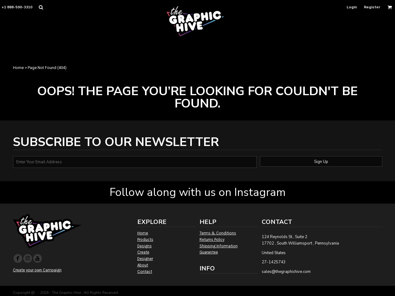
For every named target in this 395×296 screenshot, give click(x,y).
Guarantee (209, 252)
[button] (40, 7)
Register (372, 7)
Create (143, 252)
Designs (144, 246)
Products (145, 239)
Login (352, 7)
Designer (145, 258)
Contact (144, 271)
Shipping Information (219, 246)
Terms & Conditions (218, 233)
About (142, 265)
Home (18, 67)
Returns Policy (212, 239)
